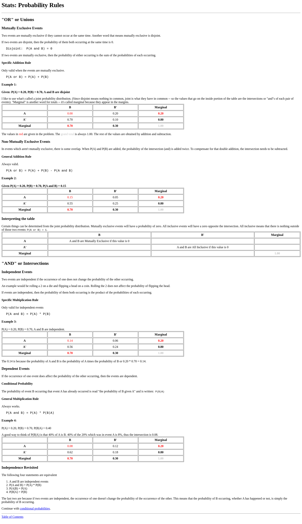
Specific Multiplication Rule (20, 302)
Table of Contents (12, 520)
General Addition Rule (16, 158)
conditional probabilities (35, 512)
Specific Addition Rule (16, 63)
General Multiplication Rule (20, 402)
